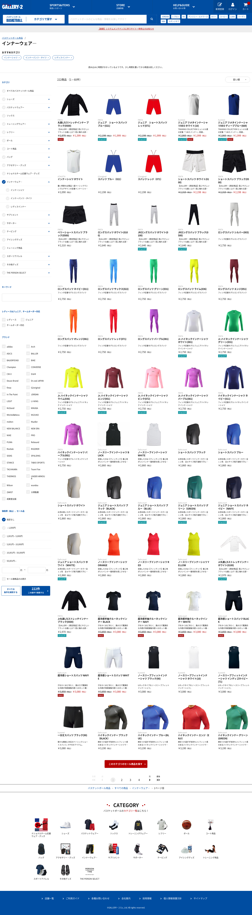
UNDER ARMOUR (38, 454)
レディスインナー (62, 58)
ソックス (10, 110)
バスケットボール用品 (12, 38)
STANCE (10, 439)
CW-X (9, 351)
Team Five (35, 446)
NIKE (9, 412)
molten (10, 398)
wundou (34, 462)
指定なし (10, 490)
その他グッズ (12, 259)
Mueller (34, 398)
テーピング (11, 226)
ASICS (9, 330)
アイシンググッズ (14, 234)
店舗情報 (120, 6)
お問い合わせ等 (181, 6)
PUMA (9, 419)
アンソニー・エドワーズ (198, 17)
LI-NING (34, 378)
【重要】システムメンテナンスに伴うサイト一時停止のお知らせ (126, 29)
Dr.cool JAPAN (37, 357)
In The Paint (12, 371)
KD (184, 17)
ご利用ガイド (72, 898)
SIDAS (9, 433)
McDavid (10, 385)
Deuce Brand (12, 357)
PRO (33, 412)
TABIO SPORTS (38, 439)
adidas (10, 323)
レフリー (10, 126)
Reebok (10, 426)
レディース (11, 302)
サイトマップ (200, 898)
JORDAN (165, 17)
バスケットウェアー (15, 102)
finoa (9, 364)
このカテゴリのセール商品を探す (125, 764)
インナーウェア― (14, 176)
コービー (223, 17)
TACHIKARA (12, 446)
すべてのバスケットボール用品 (20, 85)
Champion (11, 344)
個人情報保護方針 (173, 898)
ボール (10, 135)
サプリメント (12, 209)
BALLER (34, 330)
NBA (163, 21)
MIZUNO (35, 392)
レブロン (175, 17)
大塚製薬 (35, 469)
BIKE (33, 337)
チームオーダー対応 (15, 308)
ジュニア (29, 302)
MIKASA (34, 385)
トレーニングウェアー (16, 118)
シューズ (10, 93)
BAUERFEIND (13, 337)
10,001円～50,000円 (16, 524)
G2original (35, 364)
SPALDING (35, 433)
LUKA (232, 17)
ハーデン (241, 17)
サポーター (11, 217)
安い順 (236, 79)
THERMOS (11, 453)
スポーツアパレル (14, 250)
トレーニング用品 (14, 242)
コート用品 (11, 143)
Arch (33, 323)
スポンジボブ (174, 21)
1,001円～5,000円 (14, 507)
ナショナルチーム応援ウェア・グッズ (23, 168)
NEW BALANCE (13, 405)
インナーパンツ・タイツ (36, 58)
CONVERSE (36, 344)
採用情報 (147, 898)
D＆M (33, 351)
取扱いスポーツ (60, 6)
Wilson (10, 462)
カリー (213, 17)
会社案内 (126, 898)
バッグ (10, 151)
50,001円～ (12, 532)
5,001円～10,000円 (15, 515)
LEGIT (9, 378)
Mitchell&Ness (13, 392)
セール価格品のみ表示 (16, 550)
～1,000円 (11, 499)
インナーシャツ (11, 58)
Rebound (35, 419)
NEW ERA (35, 405)
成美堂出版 (11, 476)
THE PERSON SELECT (16, 267)
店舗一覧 (49, 898)
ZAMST (10, 469)
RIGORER (35, 426)
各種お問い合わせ (100, 898)
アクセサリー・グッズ (16, 159)
